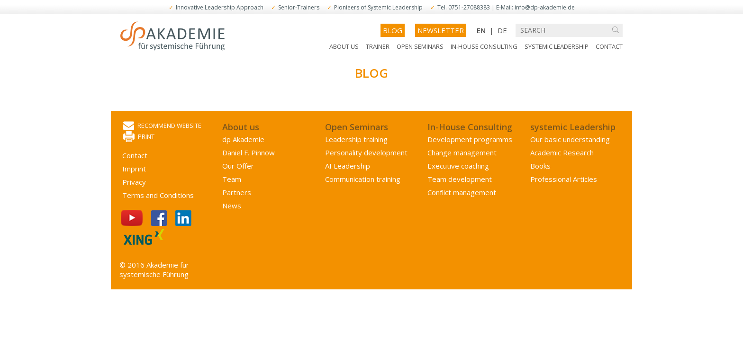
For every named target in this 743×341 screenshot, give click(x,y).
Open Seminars (420, 46)
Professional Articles (563, 179)
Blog (392, 30)
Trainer (378, 46)
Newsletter (440, 30)
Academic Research (562, 152)
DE (502, 30)
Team (231, 179)
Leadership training (356, 139)
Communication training (362, 179)
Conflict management (461, 192)
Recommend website (162, 126)
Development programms (469, 139)
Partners (236, 192)
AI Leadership (347, 165)
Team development (459, 179)
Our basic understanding (570, 139)
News (231, 205)
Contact (609, 46)
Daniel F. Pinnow (248, 152)
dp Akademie (243, 139)
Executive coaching (458, 165)
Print (138, 137)
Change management (462, 152)
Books (540, 165)
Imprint (134, 168)
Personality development (366, 152)
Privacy (134, 182)
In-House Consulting (484, 46)
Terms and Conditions (158, 195)
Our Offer (238, 165)
